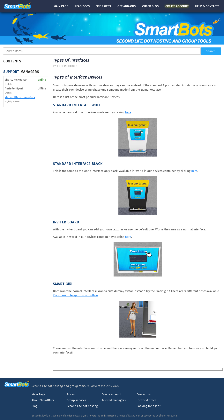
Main (61, 6)
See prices (103, 6)
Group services (76, 400)
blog (150, 6)
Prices (71, 394)
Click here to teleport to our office (75, 295)
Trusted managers (114, 400)
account (177, 6)
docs (82, 6)
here (128, 112)
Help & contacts (207, 6)
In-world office (146, 400)
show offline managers (20, 97)
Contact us (144, 394)
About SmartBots (43, 400)
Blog (34, 406)
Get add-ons (126, 6)
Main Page (38, 394)
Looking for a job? (149, 406)
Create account (111, 394)
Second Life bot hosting (82, 406)
